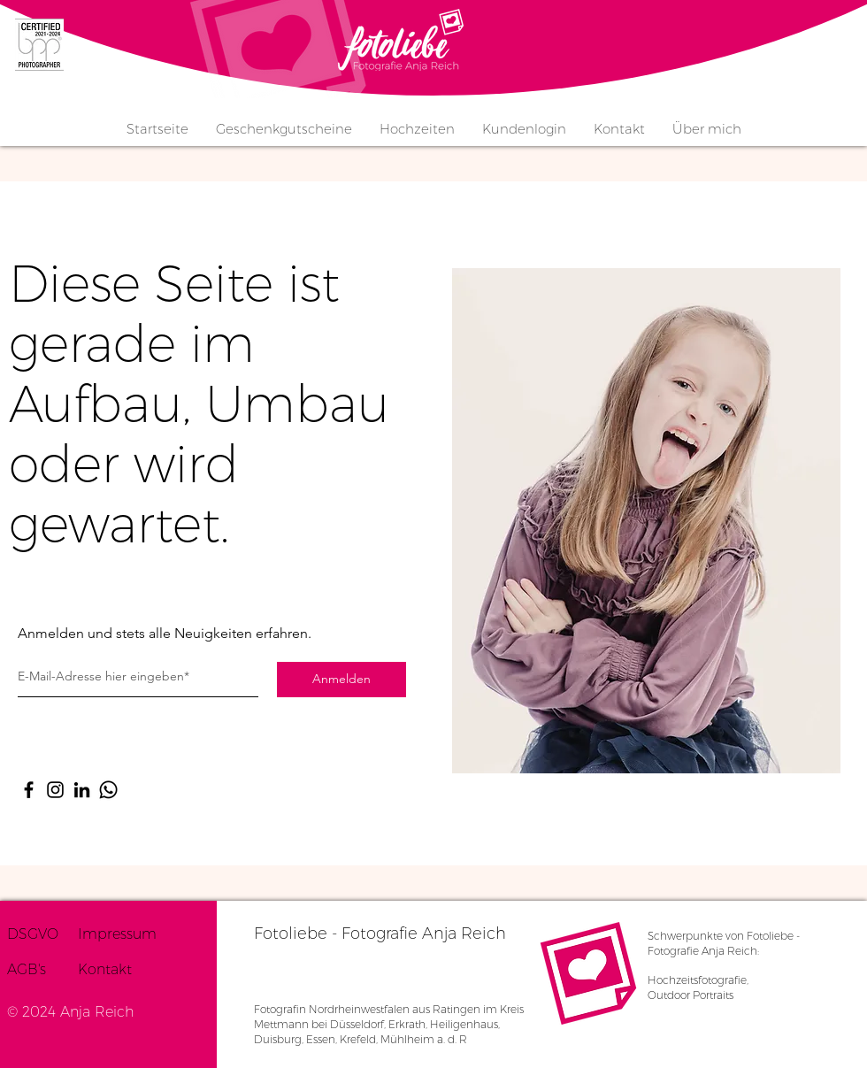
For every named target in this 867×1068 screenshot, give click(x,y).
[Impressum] (123, 934)
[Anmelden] (341, 679)
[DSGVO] (42, 934)
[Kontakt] (120, 969)
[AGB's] (42, 969)
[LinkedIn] (82, 790)
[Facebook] (29, 790)
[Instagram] (55, 790)
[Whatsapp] (108, 790)
